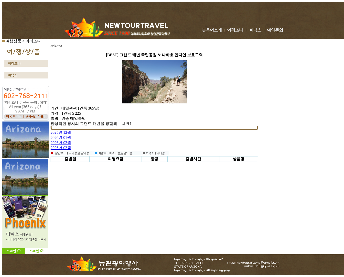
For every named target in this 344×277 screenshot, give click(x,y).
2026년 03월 (61, 148)
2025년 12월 (61, 132)
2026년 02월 (61, 143)
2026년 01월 (61, 137)
